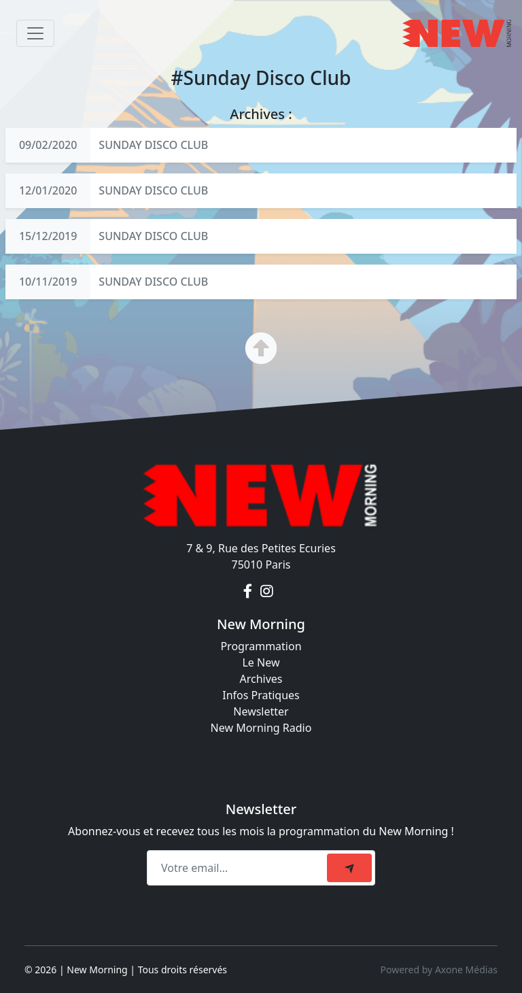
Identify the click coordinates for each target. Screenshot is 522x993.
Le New (260, 662)
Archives (260, 678)
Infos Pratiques (261, 695)
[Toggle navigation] (35, 33)
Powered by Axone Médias (439, 969)
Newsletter (260, 711)
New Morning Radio (261, 727)
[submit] (349, 868)
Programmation (260, 646)
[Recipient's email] (239, 868)
